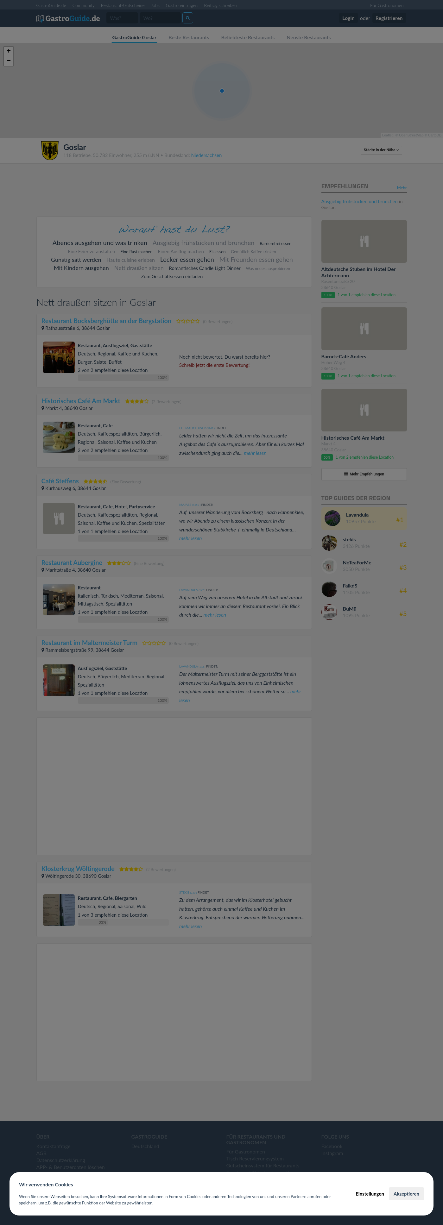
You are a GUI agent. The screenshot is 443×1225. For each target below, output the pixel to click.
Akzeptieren (406, 1194)
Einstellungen (370, 1194)
